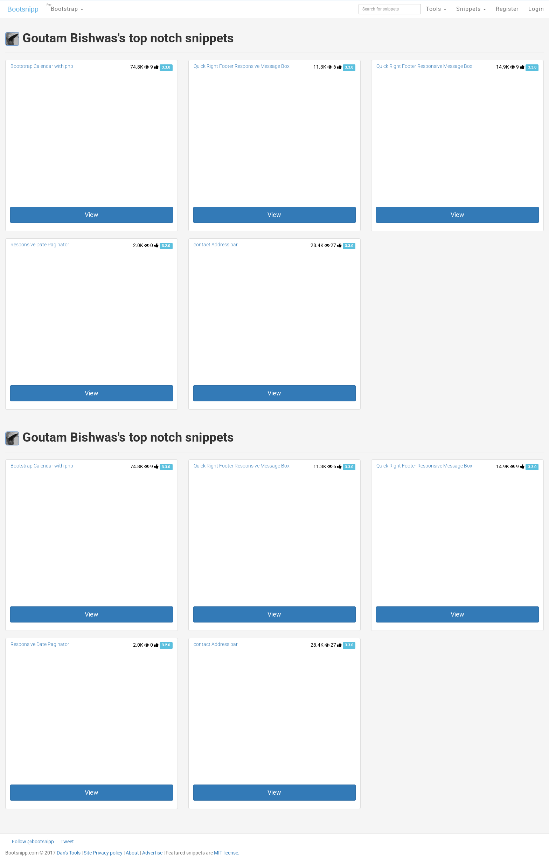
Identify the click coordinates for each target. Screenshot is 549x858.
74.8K (139, 67)
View (91, 214)
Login (536, 9)
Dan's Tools (69, 853)
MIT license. (226, 853)
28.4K (320, 245)
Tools (436, 9)
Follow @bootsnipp (33, 841)
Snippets (471, 9)
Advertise (152, 853)
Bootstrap (65, 6)
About (132, 853)
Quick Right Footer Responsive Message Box (242, 66)
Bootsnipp (23, 9)
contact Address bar (216, 244)
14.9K (505, 67)
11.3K (322, 67)
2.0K (141, 245)
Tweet (67, 841)
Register (507, 9)
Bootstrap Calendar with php (42, 66)
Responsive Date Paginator (40, 244)
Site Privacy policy (103, 853)
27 (336, 245)
